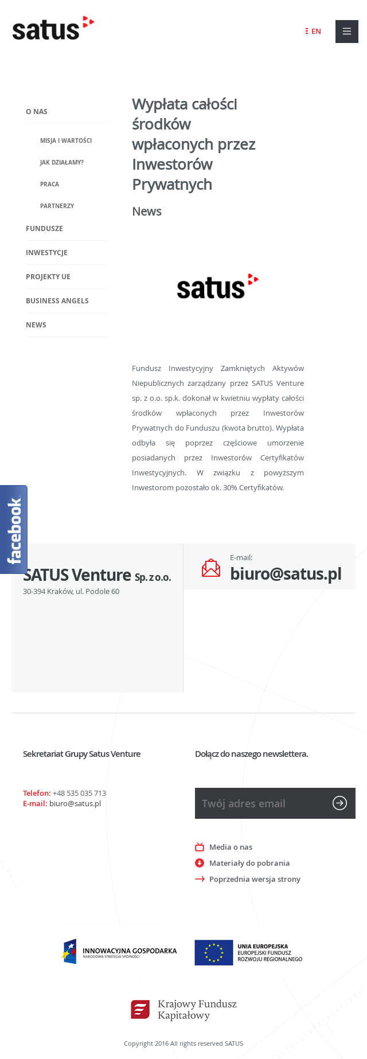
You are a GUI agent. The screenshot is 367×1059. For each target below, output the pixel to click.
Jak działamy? (62, 162)
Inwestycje (47, 252)
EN (316, 31)
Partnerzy (57, 206)
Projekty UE (48, 277)
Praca (49, 184)
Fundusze (44, 228)
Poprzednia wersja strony (254, 879)
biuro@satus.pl (286, 573)
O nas (37, 111)
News (36, 325)
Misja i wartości (66, 140)
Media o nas (230, 847)
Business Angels (57, 301)
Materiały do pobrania (249, 863)
